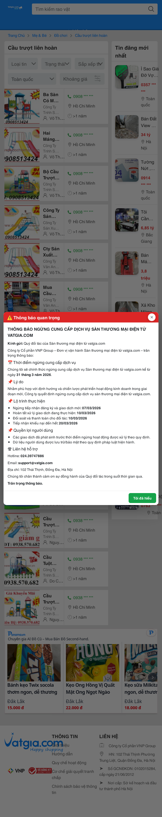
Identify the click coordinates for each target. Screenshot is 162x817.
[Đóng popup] (152, 317)
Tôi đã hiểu (142, 497)
